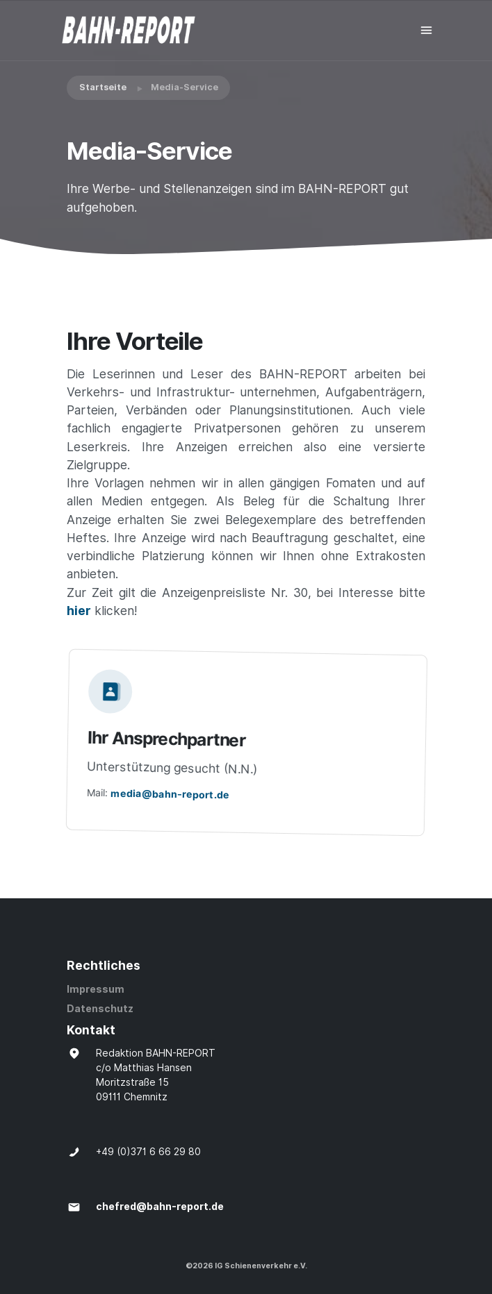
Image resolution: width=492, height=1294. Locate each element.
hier (79, 610)
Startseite (102, 87)
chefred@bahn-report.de (160, 1206)
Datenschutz (100, 1008)
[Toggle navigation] (426, 30)
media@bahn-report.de (174, 793)
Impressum (95, 989)
